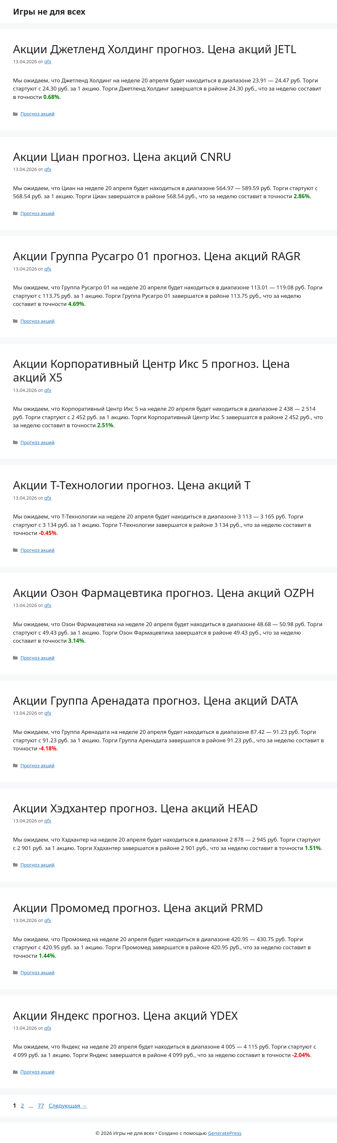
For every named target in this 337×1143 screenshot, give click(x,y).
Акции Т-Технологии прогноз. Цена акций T (132, 484)
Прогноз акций (37, 114)
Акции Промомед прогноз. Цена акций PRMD (138, 907)
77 (41, 1105)
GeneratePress (225, 1133)
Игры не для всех (49, 11)
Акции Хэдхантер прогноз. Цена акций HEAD (135, 808)
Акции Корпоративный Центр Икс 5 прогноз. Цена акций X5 (151, 370)
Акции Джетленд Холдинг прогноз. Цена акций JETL (154, 48)
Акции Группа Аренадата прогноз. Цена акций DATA (155, 700)
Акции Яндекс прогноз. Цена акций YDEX (125, 1015)
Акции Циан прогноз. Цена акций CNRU (122, 156)
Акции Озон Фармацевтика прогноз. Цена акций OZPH (163, 592)
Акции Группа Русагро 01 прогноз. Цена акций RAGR (156, 255)
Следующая (68, 1105)
